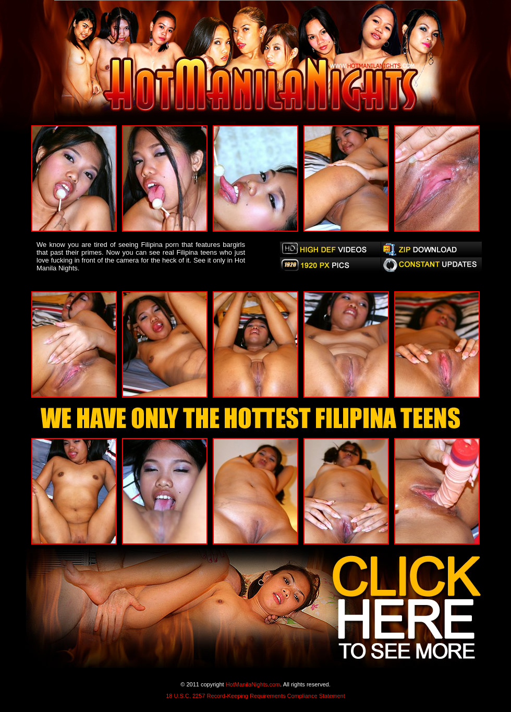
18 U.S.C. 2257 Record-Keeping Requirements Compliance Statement (255, 696)
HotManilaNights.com (253, 684)
